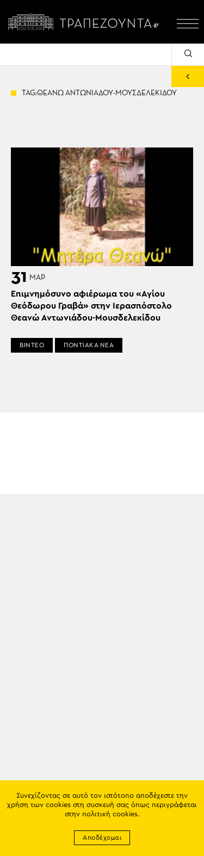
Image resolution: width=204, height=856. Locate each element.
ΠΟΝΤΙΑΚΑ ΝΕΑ (89, 345)
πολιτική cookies (110, 814)
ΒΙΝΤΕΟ (32, 345)
